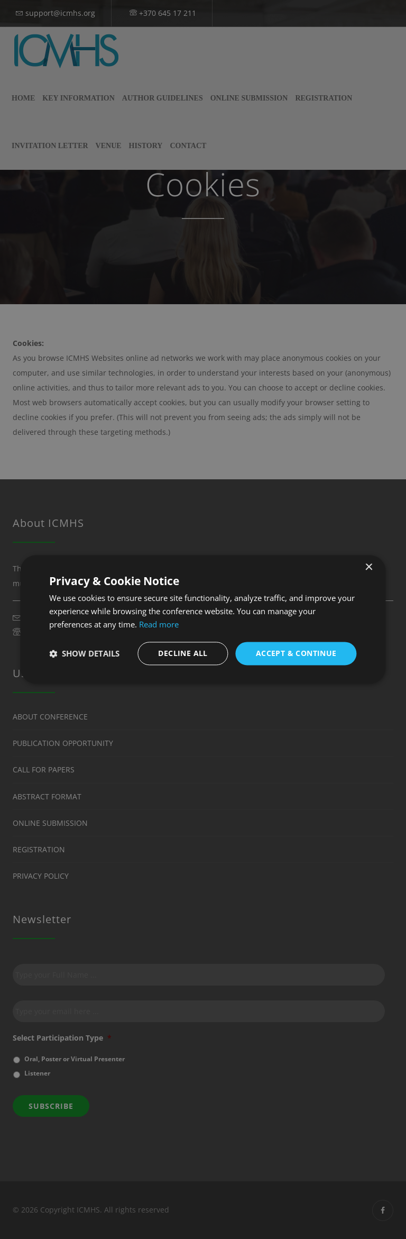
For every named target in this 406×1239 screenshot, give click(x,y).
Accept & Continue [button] (296, 653)
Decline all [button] (182, 653)
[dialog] (202, 619)
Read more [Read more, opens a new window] (159, 624)
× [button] (369, 567)
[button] (84, 653)
